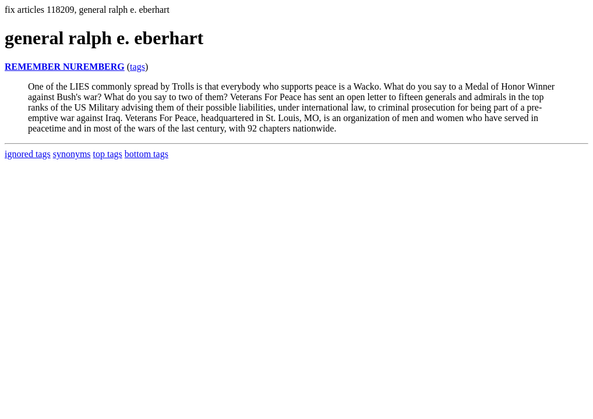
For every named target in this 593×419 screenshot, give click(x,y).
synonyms (72, 154)
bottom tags (146, 154)
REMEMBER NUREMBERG (65, 67)
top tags (107, 154)
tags (137, 67)
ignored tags (28, 154)
